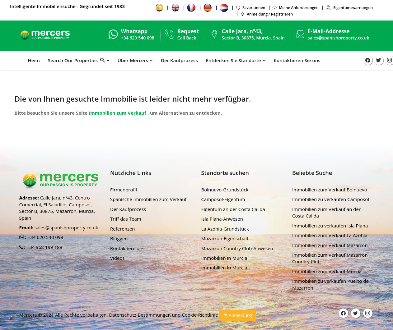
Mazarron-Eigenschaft (225, 238)
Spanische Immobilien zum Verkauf (148, 199)
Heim (34, 60)
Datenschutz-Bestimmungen (140, 315)
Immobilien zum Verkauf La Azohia (329, 235)
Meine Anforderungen (295, 7)
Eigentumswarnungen (349, 7)
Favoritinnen (250, 7)
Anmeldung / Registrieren (266, 14)
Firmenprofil (123, 189)
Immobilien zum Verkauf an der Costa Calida (326, 212)
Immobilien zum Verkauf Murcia (327, 271)
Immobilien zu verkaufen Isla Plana (330, 225)
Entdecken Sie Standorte (233, 60)
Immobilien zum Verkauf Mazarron (330, 245)
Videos (117, 258)
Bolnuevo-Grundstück (225, 189)
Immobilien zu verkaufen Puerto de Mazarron (330, 284)
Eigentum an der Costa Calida (233, 209)
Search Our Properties (76, 60)
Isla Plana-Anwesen (222, 219)
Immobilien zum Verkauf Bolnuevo (329, 189)
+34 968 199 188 (44, 247)
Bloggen (119, 238)
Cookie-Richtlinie (200, 315)
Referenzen (122, 229)
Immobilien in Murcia (224, 258)
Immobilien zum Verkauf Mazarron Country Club (330, 258)
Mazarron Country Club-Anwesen (237, 248)
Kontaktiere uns (127, 248)
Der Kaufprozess (179, 60)
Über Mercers (133, 60)
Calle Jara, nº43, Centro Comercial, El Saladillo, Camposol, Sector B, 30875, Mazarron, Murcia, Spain (57, 208)
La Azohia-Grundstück (225, 229)
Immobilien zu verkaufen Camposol (330, 199)
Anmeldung (237, 315)
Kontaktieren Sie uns (297, 60)
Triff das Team (125, 219)
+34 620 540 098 (44, 237)
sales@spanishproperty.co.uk (338, 38)
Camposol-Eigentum (223, 199)
